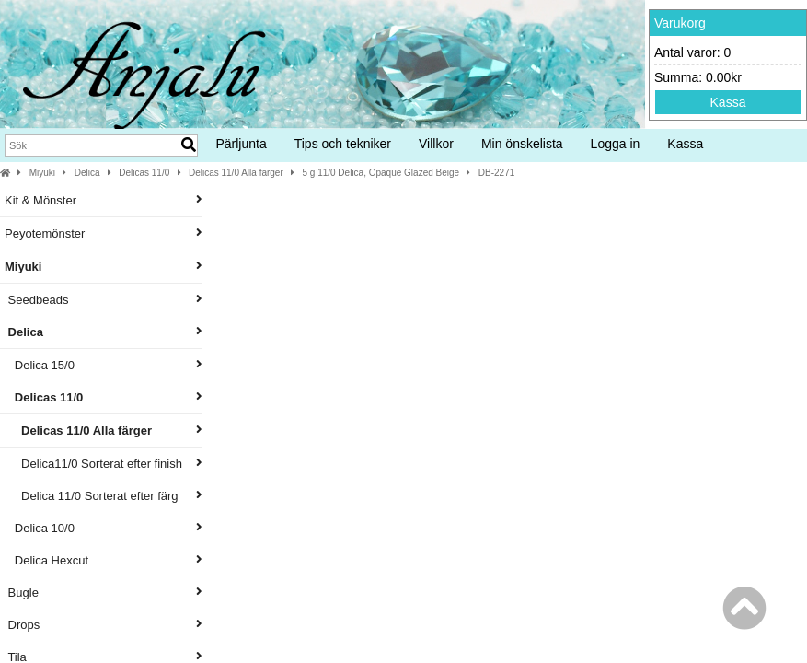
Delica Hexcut (103, 560)
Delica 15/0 (103, 365)
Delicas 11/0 (144, 173)
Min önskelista (522, 143)
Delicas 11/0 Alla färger (236, 173)
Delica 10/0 (103, 528)
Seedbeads (103, 300)
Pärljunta (240, 143)
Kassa (728, 102)
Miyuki (42, 173)
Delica (87, 173)
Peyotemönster (103, 233)
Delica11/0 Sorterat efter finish (103, 464)
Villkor (436, 143)
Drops (103, 625)
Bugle (103, 592)
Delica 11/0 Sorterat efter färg (103, 496)
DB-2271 (496, 173)
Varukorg (680, 23)
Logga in (615, 143)
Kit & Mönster (103, 200)
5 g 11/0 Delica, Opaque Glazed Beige (380, 173)
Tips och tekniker (342, 143)
